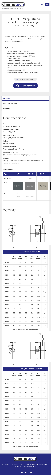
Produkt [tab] (6, 98)
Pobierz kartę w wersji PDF (27, 79)
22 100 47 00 (26, 472)
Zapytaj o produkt (27, 86)
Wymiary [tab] (6, 108)
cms (23, 466)
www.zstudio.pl (30, 466)
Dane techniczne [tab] (10, 103)
